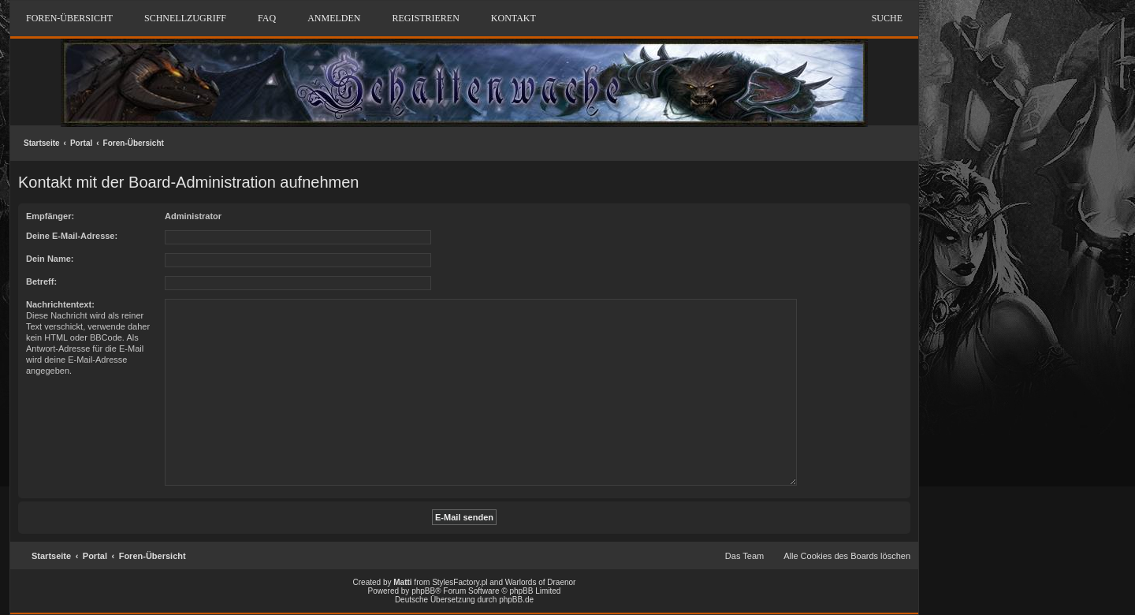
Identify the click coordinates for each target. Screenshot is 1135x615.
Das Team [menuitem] (744, 556)
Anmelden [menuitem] (333, 18)
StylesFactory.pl (459, 582)
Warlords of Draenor (540, 582)
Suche (887, 18)
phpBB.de (516, 599)
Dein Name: (50, 258)
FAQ (267, 18)
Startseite (42, 143)
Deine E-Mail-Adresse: (71, 235)
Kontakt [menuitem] (513, 18)
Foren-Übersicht (133, 143)
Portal (81, 143)
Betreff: (41, 281)
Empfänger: (50, 216)
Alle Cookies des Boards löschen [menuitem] (846, 556)
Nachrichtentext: (60, 304)
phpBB (423, 591)
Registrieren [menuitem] (425, 18)
